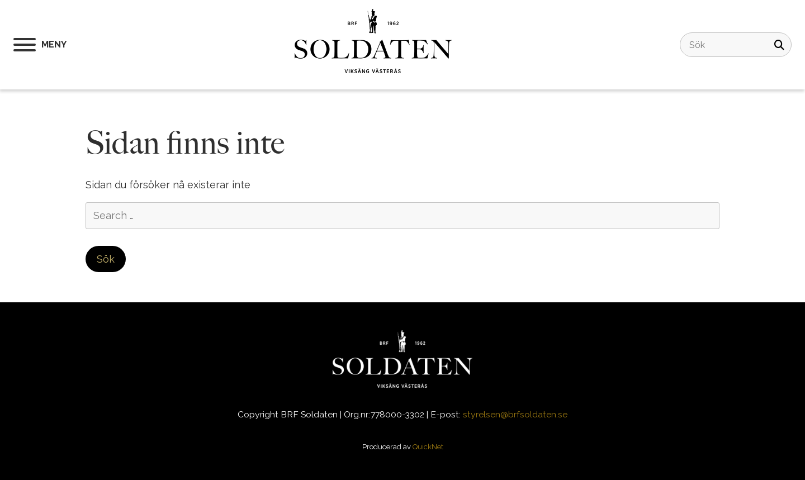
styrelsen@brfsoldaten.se (515, 414)
